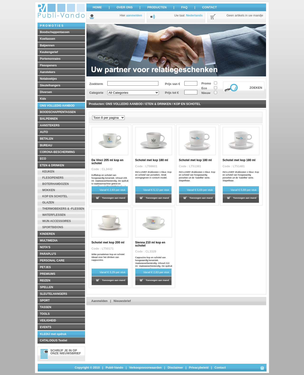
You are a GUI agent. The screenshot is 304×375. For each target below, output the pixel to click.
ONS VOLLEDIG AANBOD (57, 105)
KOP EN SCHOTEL (54, 196)
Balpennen (47, 45)
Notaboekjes (48, 78)
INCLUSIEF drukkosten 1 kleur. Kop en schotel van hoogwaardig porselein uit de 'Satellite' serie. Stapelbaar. (197, 176)
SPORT (45, 300)
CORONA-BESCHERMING (57, 152)
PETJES (45, 267)
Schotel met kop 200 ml (107, 242)
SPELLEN (46, 287)
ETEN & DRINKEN (52, 165)
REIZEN (45, 280)
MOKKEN (48, 190)
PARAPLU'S (48, 254)
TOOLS (45, 314)
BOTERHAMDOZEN (55, 184)
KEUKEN (48, 171)
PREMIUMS (47, 274)
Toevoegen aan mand (113, 198)
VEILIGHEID (48, 320)
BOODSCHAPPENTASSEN (58, 112)
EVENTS (45, 327)
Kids (43, 98)
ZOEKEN (256, 87)
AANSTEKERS (50, 125)
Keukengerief (49, 52)
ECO (43, 158)
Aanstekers (47, 72)
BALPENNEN (49, 118)
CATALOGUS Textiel (53, 340)
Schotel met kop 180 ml (151, 160)
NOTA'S (45, 247)
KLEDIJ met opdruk (53, 334)
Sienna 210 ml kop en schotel (150, 244)
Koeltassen (47, 38)
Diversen (46, 92)
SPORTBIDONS (52, 227)
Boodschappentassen (55, 32)
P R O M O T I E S (51, 25)
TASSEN (45, 307)
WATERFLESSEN (54, 215)
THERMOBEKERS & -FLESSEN (63, 208)
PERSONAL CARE (52, 260)
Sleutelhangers (50, 85)
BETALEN (46, 138)
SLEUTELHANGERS (53, 294)
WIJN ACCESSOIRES (56, 221)
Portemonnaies (50, 58)
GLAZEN (48, 202)
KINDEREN (47, 234)
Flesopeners (48, 65)
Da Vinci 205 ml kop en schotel (107, 161)
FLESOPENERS (52, 177)
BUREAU (46, 145)
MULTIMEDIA (48, 240)
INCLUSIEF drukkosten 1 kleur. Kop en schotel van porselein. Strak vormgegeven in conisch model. (153, 175)
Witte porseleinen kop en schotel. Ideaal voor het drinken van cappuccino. (108, 257)
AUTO (44, 132)
